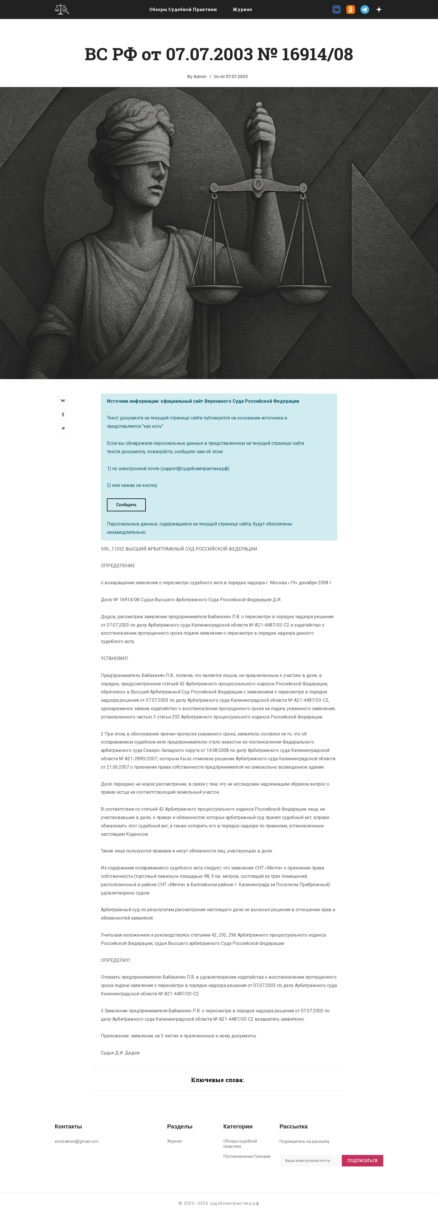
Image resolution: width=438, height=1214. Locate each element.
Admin (200, 76)
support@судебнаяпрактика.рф (195, 468)
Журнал (242, 9)
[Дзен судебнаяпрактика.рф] (379, 9)
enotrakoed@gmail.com (77, 1141)
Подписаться (362, 1160)
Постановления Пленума (247, 1156)
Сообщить (126, 504)
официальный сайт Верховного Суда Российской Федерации (230, 401)
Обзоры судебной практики (183, 9)
